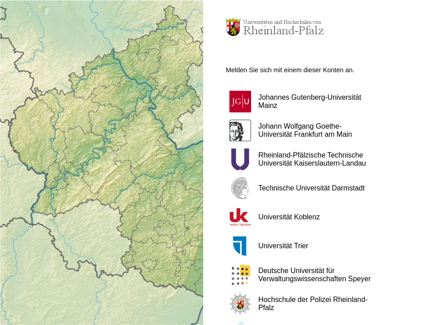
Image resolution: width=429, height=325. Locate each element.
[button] (305, 101)
